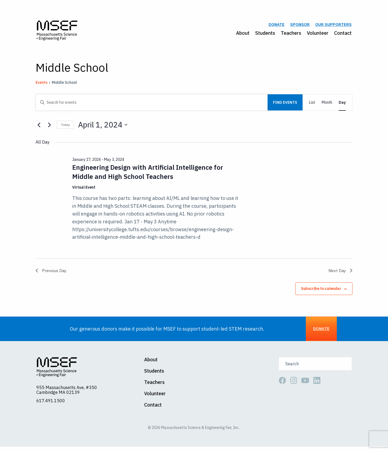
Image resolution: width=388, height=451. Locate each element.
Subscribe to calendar (321, 291)
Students (265, 34)
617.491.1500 (50, 405)
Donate (277, 26)
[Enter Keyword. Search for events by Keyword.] (152, 105)
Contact (343, 34)
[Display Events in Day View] (342, 105)
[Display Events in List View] (312, 105)
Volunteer (317, 34)
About (243, 34)
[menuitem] (240, 34)
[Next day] (49, 127)
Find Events (285, 104)
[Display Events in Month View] (327, 105)
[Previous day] (39, 127)
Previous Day (51, 273)
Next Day (340, 273)
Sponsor (300, 26)
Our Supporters (333, 26)
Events (41, 84)
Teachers (291, 34)
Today (65, 127)
